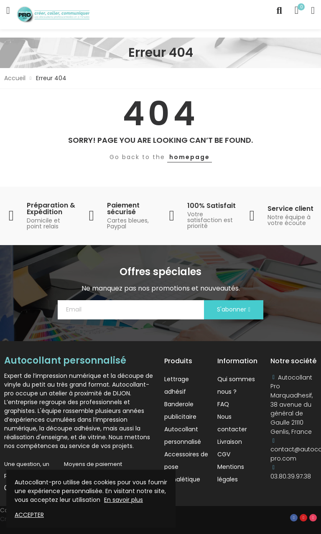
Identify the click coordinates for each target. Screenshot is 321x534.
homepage (189, 157)
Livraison (229, 442)
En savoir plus (123, 500)
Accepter (29, 515)
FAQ (223, 404)
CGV (223, 454)
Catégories (8, 10)
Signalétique (182, 479)
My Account (313, 10)
